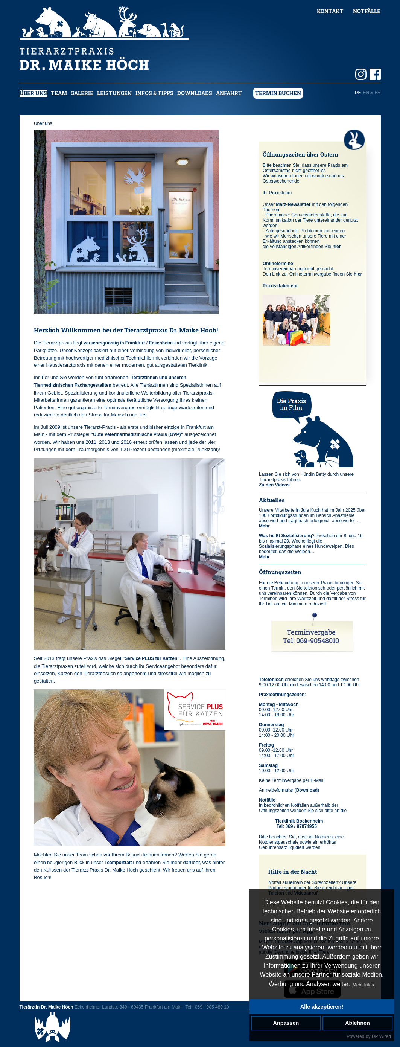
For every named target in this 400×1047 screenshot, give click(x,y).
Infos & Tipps (154, 93)
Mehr (264, 526)
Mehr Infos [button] (363, 985)
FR (378, 92)
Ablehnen (357, 1023)
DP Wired (381, 1036)
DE (358, 92)
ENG (368, 92)
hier (336, 246)
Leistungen (114, 93)
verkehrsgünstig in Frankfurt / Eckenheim (128, 343)
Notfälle (366, 11)
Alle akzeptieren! (321, 1007)
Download (307, 790)
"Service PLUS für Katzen (149, 658)
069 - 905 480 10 (212, 1007)
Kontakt (330, 11)
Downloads (194, 93)
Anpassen (286, 1023)
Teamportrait (119, 862)
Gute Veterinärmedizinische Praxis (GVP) (137, 434)
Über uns (33, 93)
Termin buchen (278, 93)
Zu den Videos (274, 485)
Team (59, 93)
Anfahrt (229, 93)
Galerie (82, 93)
